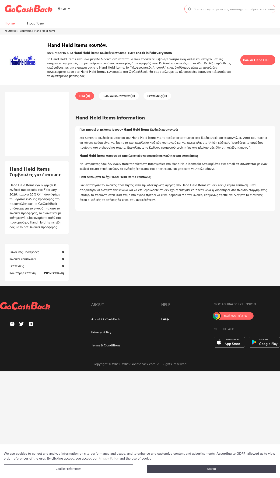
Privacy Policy (101, 332)
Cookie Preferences (68, 469)
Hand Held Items (44, 30)
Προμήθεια (25, 30)
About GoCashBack (105, 319)
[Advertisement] (37, 124)
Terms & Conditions (105, 345)
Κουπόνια (10, 30)
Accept (211, 469)
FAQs (165, 319)
